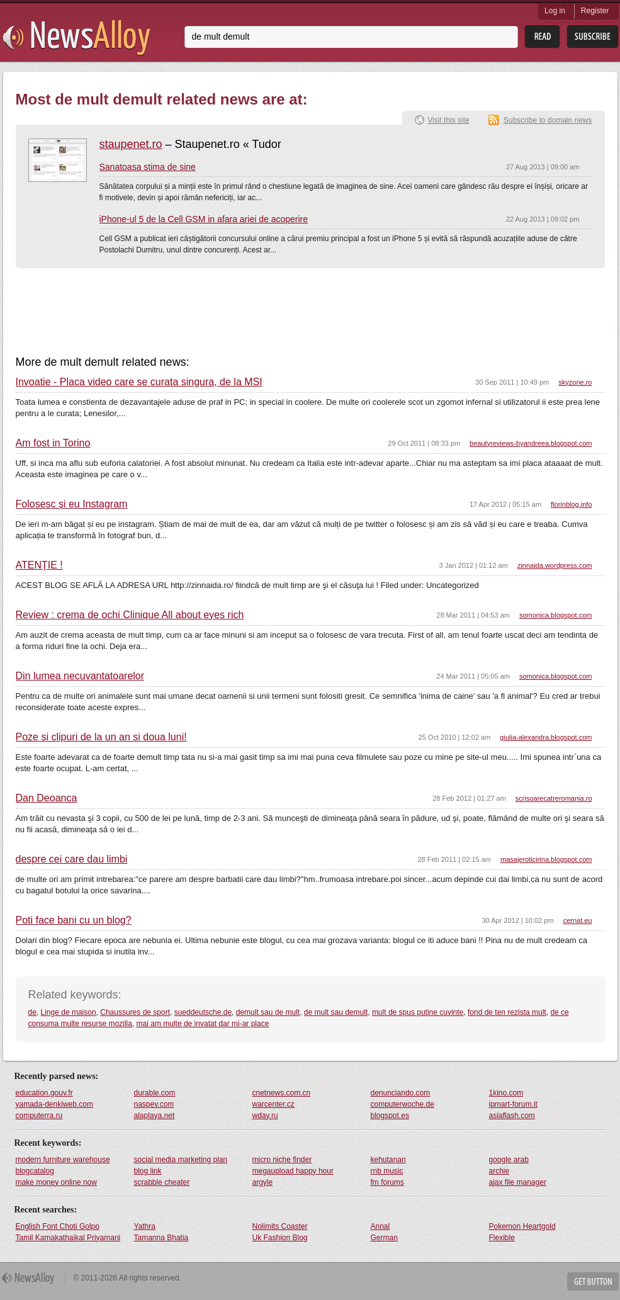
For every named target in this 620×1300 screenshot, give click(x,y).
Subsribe (592, 36)
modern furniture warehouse (63, 1159)
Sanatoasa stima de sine (147, 167)
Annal (380, 1226)
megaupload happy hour (293, 1171)
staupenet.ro (130, 144)
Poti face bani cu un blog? (74, 920)
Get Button (593, 1281)
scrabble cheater (162, 1182)
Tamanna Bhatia (161, 1237)
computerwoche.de (402, 1104)
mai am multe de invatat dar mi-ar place (203, 1023)
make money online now (56, 1182)
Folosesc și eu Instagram (72, 504)
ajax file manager (517, 1182)
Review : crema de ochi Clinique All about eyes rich (130, 615)
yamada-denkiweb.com (54, 1104)
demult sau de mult (268, 1012)
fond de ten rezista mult (507, 1012)
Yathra (144, 1226)
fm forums (387, 1182)
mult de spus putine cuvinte (417, 1012)
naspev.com (154, 1104)
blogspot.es (390, 1115)
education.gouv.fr (44, 1092)
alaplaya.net (154, 1115)
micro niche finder (282, 1159)
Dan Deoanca (46, 798)
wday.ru (265, 1115)
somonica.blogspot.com (555, 615)
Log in (554, 10)
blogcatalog (35, 1171)
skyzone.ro (575, 382)
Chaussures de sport (135, 1012)
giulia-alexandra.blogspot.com (546, 737)
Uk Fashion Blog (280, 1237)
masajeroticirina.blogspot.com (546, 859)
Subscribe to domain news (548, 120)
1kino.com (506, 1092)
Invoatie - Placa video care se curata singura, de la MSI (139, 382)
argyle (262, 1182)
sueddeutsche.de (203, 1012)
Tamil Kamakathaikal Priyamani (68, 1237)
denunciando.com (401, 1092)
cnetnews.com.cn (281, 1092)
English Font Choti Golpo (57, 1226)
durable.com (155, 1092)
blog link (148, 1171)
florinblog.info (571, 504)
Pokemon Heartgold (522, 1226)
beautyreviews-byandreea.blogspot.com (531, 443)
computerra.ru (39, 1115)
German (384, 1237)
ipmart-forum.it (513, 1104)
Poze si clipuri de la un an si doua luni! (101, 737)
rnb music (387, 1171)
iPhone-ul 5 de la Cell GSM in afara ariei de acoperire (203, 219)
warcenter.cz (273, 1104)
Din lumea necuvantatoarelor (80, 676)
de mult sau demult (336, 1012)
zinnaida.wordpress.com (554, 565)
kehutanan (388, 1159)
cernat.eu (577, 920)
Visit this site (448, 120)
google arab (509, 1159)
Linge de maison (68, 1012)
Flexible (502, 1237)
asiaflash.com (512, 1115)
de (32, 1012)
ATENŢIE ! (39, 565)
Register (595, 10)
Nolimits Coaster (280, 1226)
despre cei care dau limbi (72, 859)
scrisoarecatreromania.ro (554, 798)
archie (499, 1171)
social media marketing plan (181, 1159)
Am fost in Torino (53, 443)
